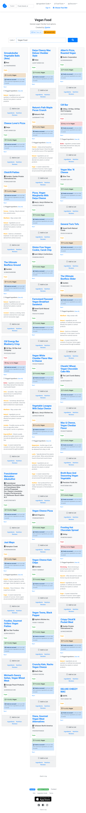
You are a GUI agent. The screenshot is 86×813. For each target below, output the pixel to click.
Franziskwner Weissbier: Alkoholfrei (10, 476)
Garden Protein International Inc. (67, 627)
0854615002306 (38, 674)
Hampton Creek (11, 547)
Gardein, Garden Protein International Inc (14, 177)
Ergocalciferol (8, 434)
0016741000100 (66, 233)
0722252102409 (66, 114)
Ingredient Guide (42, 793)
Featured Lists (50, 32)
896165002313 (9, 633)
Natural (6, 95)
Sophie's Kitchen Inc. (41, 619)
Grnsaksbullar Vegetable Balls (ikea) (12, 56)
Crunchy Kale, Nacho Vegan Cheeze (42, 665)
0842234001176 (66, 286)
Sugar (5, 445)
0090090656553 (66, 60)
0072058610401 (66, 485)
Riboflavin (7, 218)
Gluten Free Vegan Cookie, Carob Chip (42, 248)
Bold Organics (38, 515)
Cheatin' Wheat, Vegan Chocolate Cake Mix (69, 369)
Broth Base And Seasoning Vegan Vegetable (69, 476)
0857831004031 (66, 537)
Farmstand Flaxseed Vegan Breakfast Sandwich (42, 302)
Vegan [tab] (5, 70)
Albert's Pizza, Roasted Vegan (68, 51)
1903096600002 (10, 66)
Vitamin (34, 147)
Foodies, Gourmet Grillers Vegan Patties (13, 623)
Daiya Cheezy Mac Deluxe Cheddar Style (41, 53)
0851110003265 (38, 622)
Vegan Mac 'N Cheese (67, 171)
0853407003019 (38, 518)
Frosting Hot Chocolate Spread (69, 528)
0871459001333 (38, 63)
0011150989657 (38, 570)
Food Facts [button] (58, 4)
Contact (53, 789)
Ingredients (10, 113)
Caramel (6, 313)
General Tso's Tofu (70, 224)
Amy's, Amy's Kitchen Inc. (42, 202)
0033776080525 (38, 364)
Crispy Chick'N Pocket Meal (68, 620)
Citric (5, 392)
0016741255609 (38, 314)
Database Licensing (43, 789)
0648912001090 (66, 179)
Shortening (63, 567)
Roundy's (36, 567)
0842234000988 (10, 272)
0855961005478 (38, 257)
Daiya (7, 127)
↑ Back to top (43, 776)
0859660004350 (10, 549)
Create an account (11, 79)
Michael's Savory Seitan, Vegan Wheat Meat (14, 678)
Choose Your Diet (60, 8)
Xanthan (34, 483)
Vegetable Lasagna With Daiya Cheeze (42, 407)
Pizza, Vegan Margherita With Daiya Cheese (40, 195)
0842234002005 (66, 631)
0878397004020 (38, 731)
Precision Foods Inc (69, 482)
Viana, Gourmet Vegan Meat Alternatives (40, 719)
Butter (5, 383)
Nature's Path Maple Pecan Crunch (42, 109)
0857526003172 (66, 381)
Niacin (5, 234)
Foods (12, 6)
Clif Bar (64, 104)
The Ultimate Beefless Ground (12, 263)
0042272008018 (38, 205)
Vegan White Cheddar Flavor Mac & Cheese (42, 358)
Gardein (8, 269)
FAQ (34, 793)
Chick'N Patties (11, 172)
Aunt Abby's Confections (42, 254)
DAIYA (64, 696)
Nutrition (19, 113)
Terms (51, 793)
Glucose (6, 401)
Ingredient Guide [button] (43, 4)
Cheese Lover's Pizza (14, 123)
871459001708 (66, 699)
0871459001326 (10, 130)
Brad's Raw (37, 671)
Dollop (64, 534)
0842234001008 (10, 181)
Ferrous (6, 211)
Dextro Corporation (69, 57)
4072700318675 (10, 500)
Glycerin (62, 576)
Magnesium (35, 445)
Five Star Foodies (11, 630)
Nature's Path (38, 114)
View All (20, 91)
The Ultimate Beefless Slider (68, 277)
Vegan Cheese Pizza (42, 510)
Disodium (6, 588)
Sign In (48, 8)
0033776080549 (66, 431)
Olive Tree (65, 176)
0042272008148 (38, 416)
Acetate (6, 425)
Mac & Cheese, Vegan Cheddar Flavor (68, 425)
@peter (47, 27)
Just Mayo (9, 542)
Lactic (34, 454)
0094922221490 (10, 690)
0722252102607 (10, 353)
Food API (32, 789)
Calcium (6, 579)
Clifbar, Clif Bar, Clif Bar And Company (70, 110)
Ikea (6, 63)
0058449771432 (38, 117)
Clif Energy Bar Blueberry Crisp (12, 342)
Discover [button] (72, 4)
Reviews (14, 115)
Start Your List (36, 32)
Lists (12, 40)
